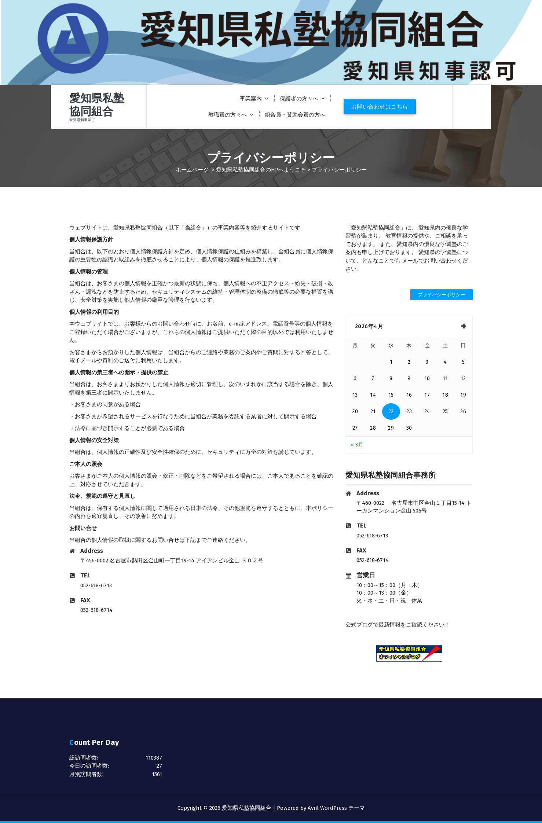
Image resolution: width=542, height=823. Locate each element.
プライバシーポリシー (441, 294)
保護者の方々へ (299, 98)
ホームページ (192, 169)
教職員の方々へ (227, 114)
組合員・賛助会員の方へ (295, 114)
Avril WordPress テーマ (336, 808)
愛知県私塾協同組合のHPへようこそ (261, 169)
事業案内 (251, 98)
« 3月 (357, 444)
